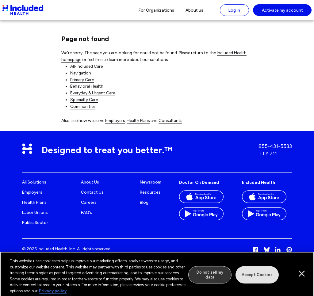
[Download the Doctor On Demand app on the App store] (204, 202)
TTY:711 (267, 157)
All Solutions (34, 186)
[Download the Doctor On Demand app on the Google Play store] (204, 220)
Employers (115, 124)
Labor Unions (35, 216)
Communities (82, 110)
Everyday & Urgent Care (92, 97)
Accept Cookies (257, 277)
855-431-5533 (275, 150)
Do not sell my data (210, 277)
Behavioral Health (86, 90)
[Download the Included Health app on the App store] (267, 202)
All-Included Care (86, 70)
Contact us (92, 196)
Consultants (170, 124)
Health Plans (138, 124)
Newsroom (150, 186)
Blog (144, 206)
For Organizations (156, 11)
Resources (150, 196)
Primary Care (82, 83)
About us (194, 11)
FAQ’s (86, 216)
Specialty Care (84, 103)
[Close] (302, 276)
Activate (282, 11)
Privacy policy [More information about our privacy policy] (53, 293)
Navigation (80, 76)
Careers (89, 206)
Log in (234, 11)
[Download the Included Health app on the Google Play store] (267, 220)
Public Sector (35, 226)
